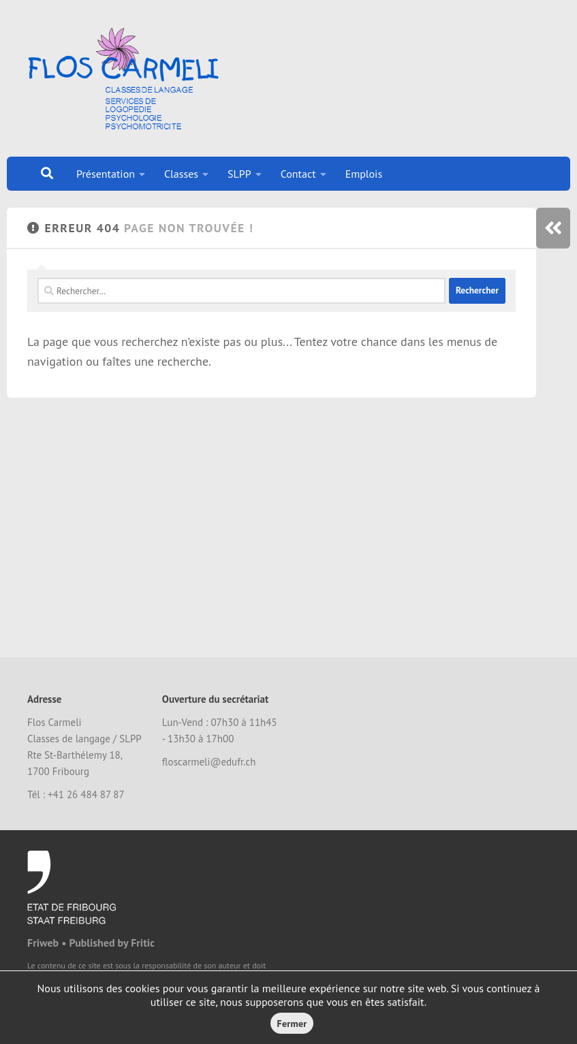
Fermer (292, 1023)
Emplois (364, 173)
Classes (181, 173)
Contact (298, 173)
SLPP (239, 173)
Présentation (105, 173)
